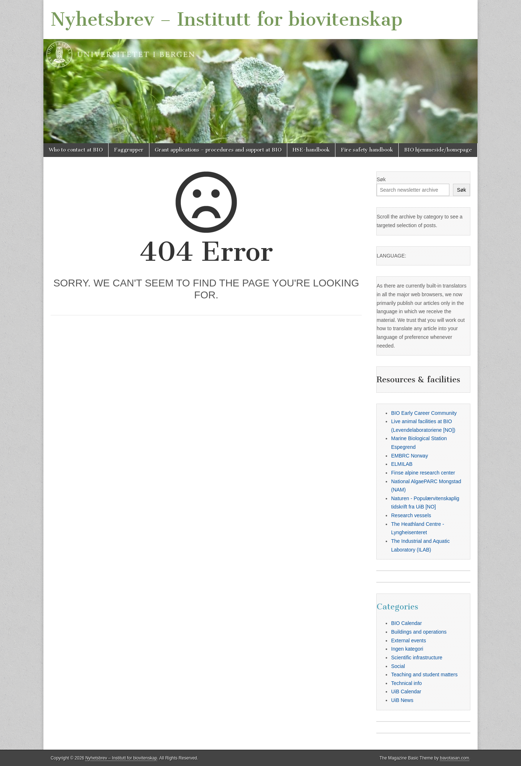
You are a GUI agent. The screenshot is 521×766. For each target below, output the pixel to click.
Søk (381, 179)
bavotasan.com (454, 758)
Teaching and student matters (424, 674)
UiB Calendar (406, 691)
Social (398, 666)
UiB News (402, 700)
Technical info (406, 683)
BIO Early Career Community (424, 413)
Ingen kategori (407, 649)
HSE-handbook (311, 150)
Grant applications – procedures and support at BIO (218, 150)
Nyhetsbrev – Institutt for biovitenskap (227, 19)
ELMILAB (401, 464)
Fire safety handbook (367, 150)
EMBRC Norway (409, 456)
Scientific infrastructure (416, 657)
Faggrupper (129, 150)
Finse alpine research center (423, 473)
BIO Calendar (406, 623)
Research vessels (411, 515)
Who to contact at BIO (76, 150)
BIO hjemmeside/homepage (438, 150)
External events (408, 640)
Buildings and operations (418, 632)
